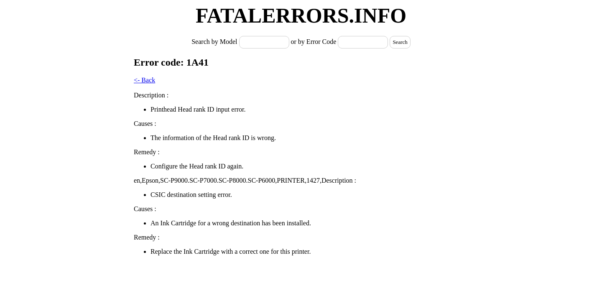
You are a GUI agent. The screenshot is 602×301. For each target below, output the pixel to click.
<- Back (144, 80)
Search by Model (215, 41)
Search (400, 42)
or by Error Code (313, 41)
